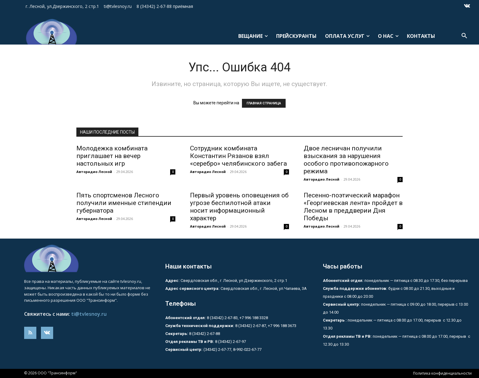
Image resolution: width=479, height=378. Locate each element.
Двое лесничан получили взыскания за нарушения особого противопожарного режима (346, 160)
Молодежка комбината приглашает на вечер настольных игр (112, 156)
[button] (464, 36)
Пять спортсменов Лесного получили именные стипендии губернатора (123, 203)
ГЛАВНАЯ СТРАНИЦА (264, 103)
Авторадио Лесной (94, 171)
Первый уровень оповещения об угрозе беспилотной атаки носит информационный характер (239, 207)
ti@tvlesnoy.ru (89, 314)
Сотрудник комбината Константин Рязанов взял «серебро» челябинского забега (238, 156)
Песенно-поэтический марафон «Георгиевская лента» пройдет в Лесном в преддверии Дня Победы (353, 207)
